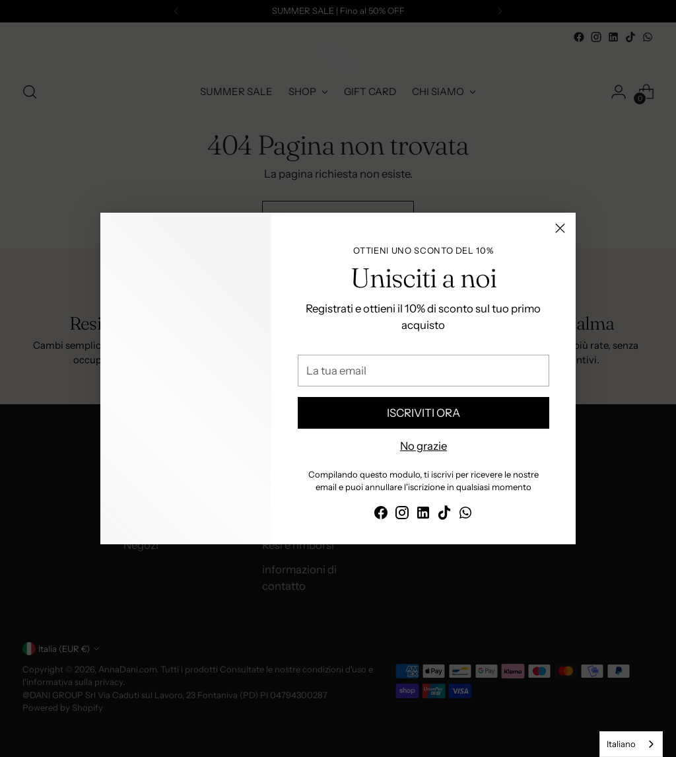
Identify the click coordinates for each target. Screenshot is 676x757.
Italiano (621, 744)
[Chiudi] (560, 228)
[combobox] (631, 744)
